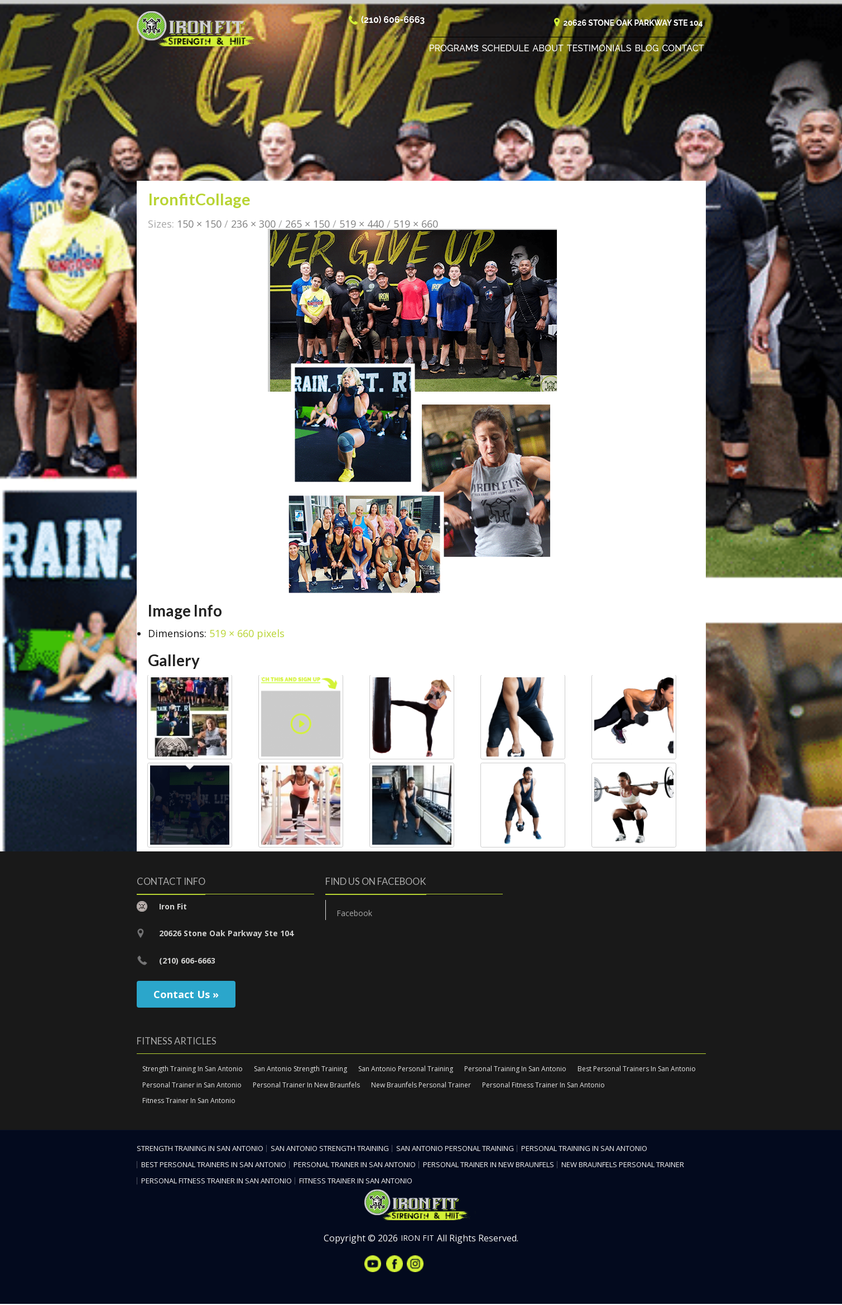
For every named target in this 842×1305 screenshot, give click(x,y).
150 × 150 (199, 224)
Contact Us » (186, 994)
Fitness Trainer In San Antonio (188, 1101)
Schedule (506, 50)
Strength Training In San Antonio (192, 1069)
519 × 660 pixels (247, 634)
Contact (683, 50)
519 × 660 (415, 224)
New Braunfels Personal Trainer (421, 1085)
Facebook (354, 913)
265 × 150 (307, 224)
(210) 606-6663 (393, 21)
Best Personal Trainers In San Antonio (637, 1069)
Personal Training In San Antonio (515, 1069)
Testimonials (599, 50)
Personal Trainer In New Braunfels (306, 1085)
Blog (646, 50)
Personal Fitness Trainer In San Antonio (543, 1085)
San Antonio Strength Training (300, 1069)
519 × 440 (361, 224)
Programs (454, 50)
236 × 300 (253, 224)
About (547, 50)
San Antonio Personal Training (405, 1069)
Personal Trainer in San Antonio (192, 1085)
